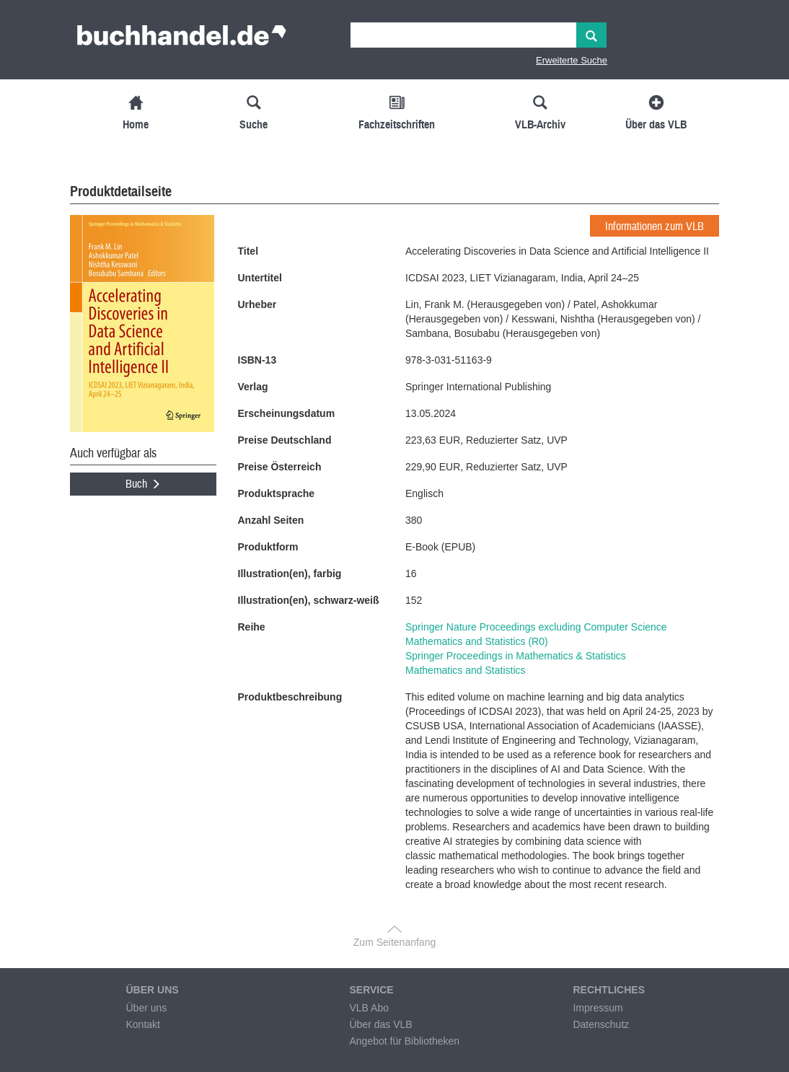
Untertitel (260, 278)
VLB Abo (369, 1008)
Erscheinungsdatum (286, 413)
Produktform (268, 547)
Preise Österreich (280, 467)
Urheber (257, 304)
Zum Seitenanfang (394, 942)
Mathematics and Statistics (465, 670)
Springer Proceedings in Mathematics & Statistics (515, 656)
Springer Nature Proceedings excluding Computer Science (536, 627)
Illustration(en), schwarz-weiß (308, 600)
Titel (248, 251)
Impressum (597, 1008)
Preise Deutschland (285, 440)
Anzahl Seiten (271, 520)
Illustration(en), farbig (290, 573)
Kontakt (142, 1024)
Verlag (253, 386)
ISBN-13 (257, 360)
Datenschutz (601, 1024)
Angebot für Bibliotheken (404, 1041)
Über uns (146, 1008)
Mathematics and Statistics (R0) (476, 641)
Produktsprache (276, 493)
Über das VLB (380, 1024)
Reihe (251, 627)
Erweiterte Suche (571, 60)
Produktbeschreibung (290, 697)
